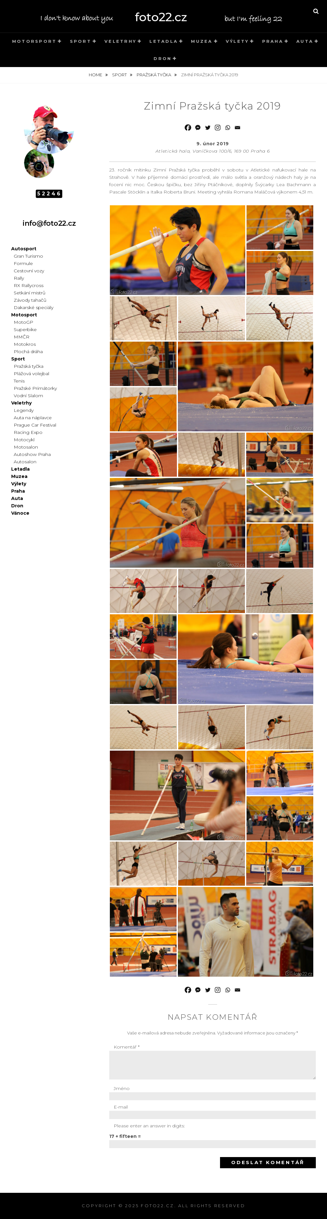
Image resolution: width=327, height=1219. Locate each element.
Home (96, 74)
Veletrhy (120, 41)
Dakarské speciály (33, 307)
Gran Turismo (28, 256)
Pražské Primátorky (35, 388)
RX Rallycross (28, 285)
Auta (304, 41)
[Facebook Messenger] (198, 127)
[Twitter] (207, 127)
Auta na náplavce (33, 417)
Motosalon (26, 447)
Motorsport (34, 41)
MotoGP (23, 322)
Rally (19, 278)
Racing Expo (28, 432)
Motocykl (24, 440)
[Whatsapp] (227, 127)
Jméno (122, 1088)
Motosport (24, 315)
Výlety (237, 41)
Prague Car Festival (35, 425)
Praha (272, 41)
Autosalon (25, 462)
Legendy (24, 410)
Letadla (163, 41)
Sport (80, 41)
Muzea (201, 41)
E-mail (121, 1107)
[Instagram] (217, 127)
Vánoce (20, 513)
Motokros (25, 344)
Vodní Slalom (28, 395)
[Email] (237, 127)
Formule (23, 263)
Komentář (127, 1047)
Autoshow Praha (32, 454)
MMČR (21, 337)
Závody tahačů (30, 300)
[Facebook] (188, 127)
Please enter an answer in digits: (149, 1126)
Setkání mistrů (29, 293)
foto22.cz (157, 1205)
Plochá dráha (28, 351)
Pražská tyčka (154, 74)
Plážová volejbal (31, 373)
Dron (162, 58)
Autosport (23, 249)
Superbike (25, 329)
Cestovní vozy (29, 271)
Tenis (19, 381)
